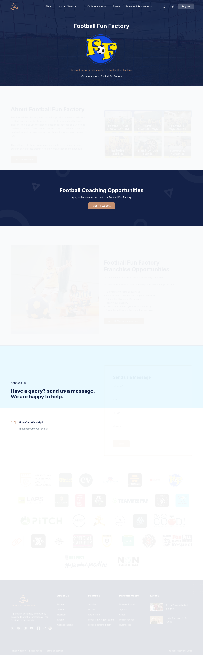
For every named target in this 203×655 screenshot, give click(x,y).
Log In (172, 6)
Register (186, 6)
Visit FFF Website (101, 205)
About (49, 6)
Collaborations (96, 6)
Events (116, 6)
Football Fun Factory (110, 76)
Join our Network (69, 6)
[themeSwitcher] (164, 6)
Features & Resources (139, 6)
